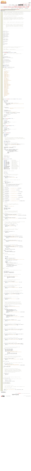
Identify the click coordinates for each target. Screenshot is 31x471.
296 (10, 9)
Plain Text (13, 468)
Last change (2, 9)
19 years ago (17, 9)
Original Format (17, 468)
